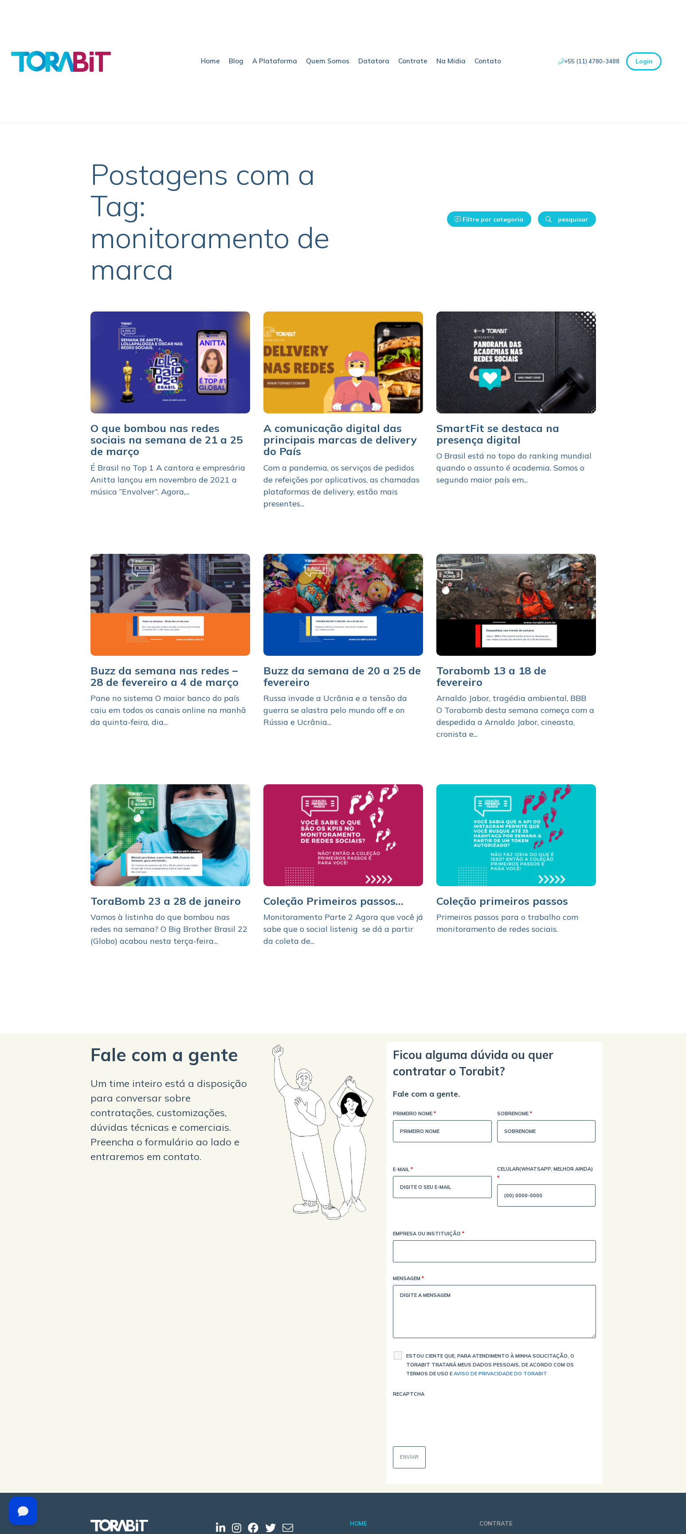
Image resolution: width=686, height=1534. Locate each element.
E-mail (403, 1170)
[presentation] (460, 1418)
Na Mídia (451, 61)
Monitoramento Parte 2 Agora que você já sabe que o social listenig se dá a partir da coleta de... (343, 929)
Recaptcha (408, 1394)
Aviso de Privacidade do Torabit (500, 1373)
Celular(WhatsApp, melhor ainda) (545, 1174)
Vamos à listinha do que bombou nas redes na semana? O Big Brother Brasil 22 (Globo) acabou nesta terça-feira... (168, 929)
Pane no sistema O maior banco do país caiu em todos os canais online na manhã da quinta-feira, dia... (168, 710)
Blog (236, 61)
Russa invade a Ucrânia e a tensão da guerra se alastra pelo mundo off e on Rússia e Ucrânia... (335, 710)
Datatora (373, 61)
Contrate (412, 61)
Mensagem (408, 1279)
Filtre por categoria (489, 219)
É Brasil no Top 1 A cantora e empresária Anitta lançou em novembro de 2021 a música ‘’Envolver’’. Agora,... (167, 480)
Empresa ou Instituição (428, 1234)
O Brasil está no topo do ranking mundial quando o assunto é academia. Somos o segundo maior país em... (514, 468)
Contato (487, 61)
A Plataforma (274, 61)
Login (644, 61)
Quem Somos (327, 61)
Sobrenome (514, 1114)
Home (210, 61)
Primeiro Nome (414, 1114)
